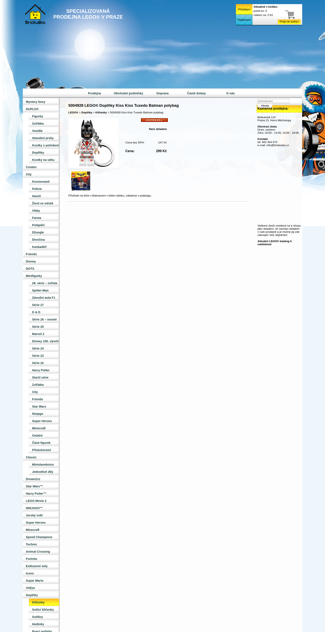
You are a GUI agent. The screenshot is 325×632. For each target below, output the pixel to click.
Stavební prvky (43, 138)
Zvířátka (38, 123)
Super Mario (35, 580)
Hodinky (38, 624)
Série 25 (38, 326)
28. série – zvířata (44, 283)
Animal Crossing (38, 551)
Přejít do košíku (289, 21)
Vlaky (36, 210)
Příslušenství (41, 450)
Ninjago (37, 413)
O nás (230, 93)
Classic (31, 457)
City (29, 174)
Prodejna (94, 93)
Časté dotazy (196, 93)
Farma (36, 218)
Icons (30, 573)
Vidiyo (30, 588)
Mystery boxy (35, 101)
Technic (31, 544)
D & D (36, 312)
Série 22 (38, 363)
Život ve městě (42, 203)
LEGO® (73, 112)
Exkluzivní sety (37, 566)
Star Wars (39, 406)
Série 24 (38, 348)
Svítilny (37, 617)
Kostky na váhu (43, 159)
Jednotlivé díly (42, 471)
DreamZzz (33, 479)
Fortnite (31, 558)
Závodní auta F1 (43, 297)
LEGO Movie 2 (36, 500)
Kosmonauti (41, 181)
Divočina (38, 239)
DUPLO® (32, 109)
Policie (37, 188)
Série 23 (38, 355)
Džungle (38, 232)
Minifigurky (34, 276)
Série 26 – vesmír (44, 319)
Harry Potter (41, 370)
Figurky (37, 116)
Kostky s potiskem (45, 145)
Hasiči (36, 196)
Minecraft (39, 428)
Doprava (162, 93)
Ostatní (37, 435)
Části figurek (41, 442)
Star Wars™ (34, 486)
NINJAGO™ (34, 508)
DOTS (30, 268)
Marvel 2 (38, 334)
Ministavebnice (43, 464)
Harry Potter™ (36, 493)
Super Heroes (42, 421)
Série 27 (38, 305)
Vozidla (37, 130)
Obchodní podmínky (128, 93)
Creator (31, 167)
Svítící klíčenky (43, 609)
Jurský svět (34, 515)
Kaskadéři (39, 247)
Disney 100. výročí (45, 341)
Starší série (40, 377)
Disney (31, 261)
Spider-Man (40, 290)
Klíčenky (38, 602)
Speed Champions (39, 537)
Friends (31, 254)
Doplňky (38, 152)
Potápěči (38, 225)
